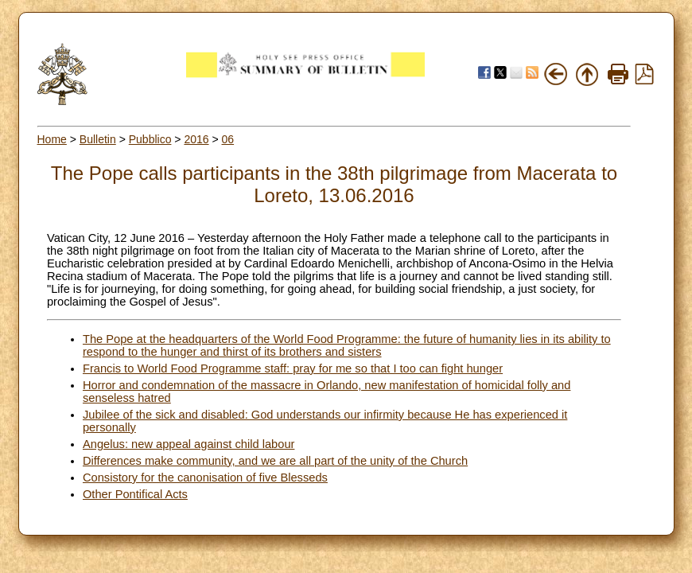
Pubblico (150, 139)
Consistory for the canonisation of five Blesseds (205, 477)
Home (52, 139)
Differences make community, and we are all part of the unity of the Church (275, 460)
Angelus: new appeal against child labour (188, 444)
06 (228, 139)
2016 (196, 139)
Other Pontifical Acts (135, 494)
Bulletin (98, 139)
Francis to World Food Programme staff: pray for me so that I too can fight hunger (293, 368)
